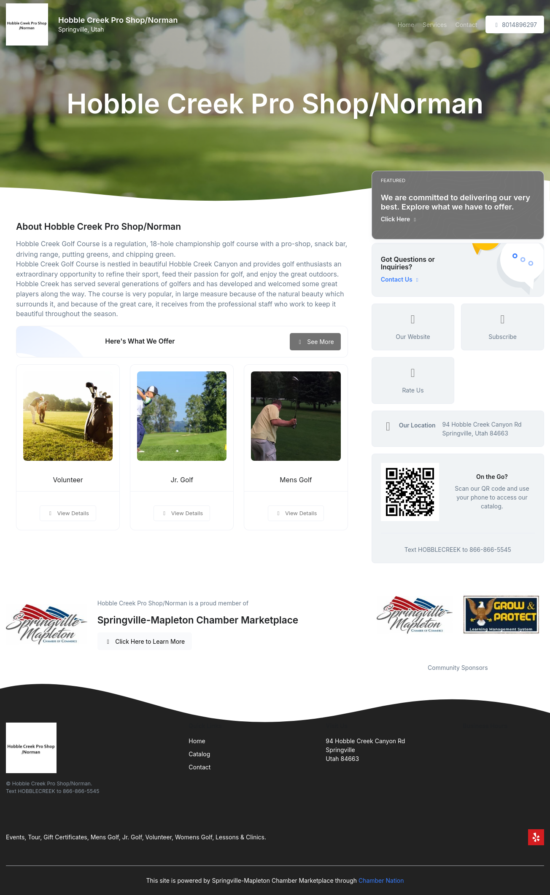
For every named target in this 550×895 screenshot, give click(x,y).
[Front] (28, 24)
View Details (68, 513)
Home (406, 24)
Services (435, 24)
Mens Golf (296, 480)
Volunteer (68, 480)
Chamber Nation (381, 880)
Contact (466, 24)
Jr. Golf (181, 480)
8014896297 (515, 24)
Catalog (199, 754)
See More (315, 341)
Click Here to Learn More (145, 641)
